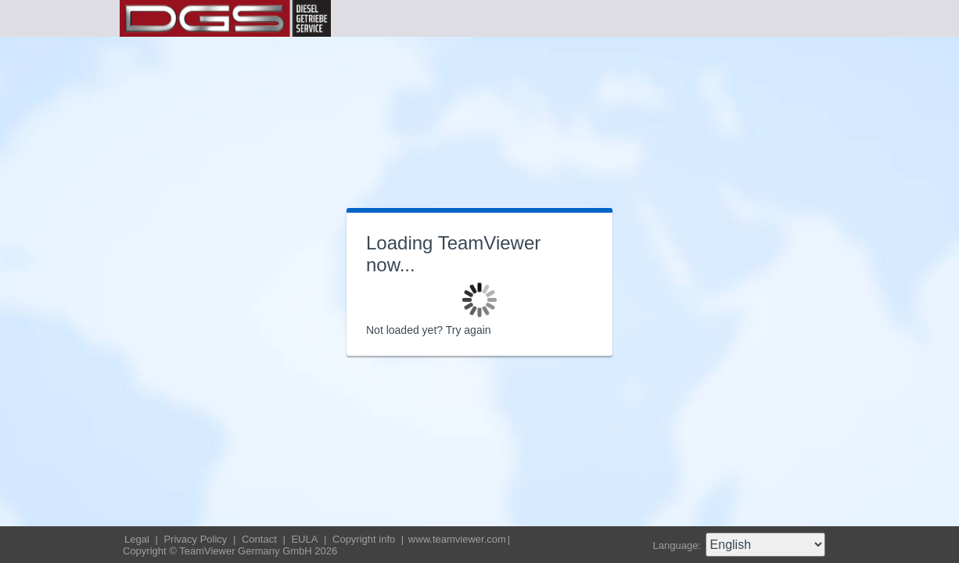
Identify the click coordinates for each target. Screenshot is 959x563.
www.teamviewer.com (457, 539)
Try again (468, 330)
